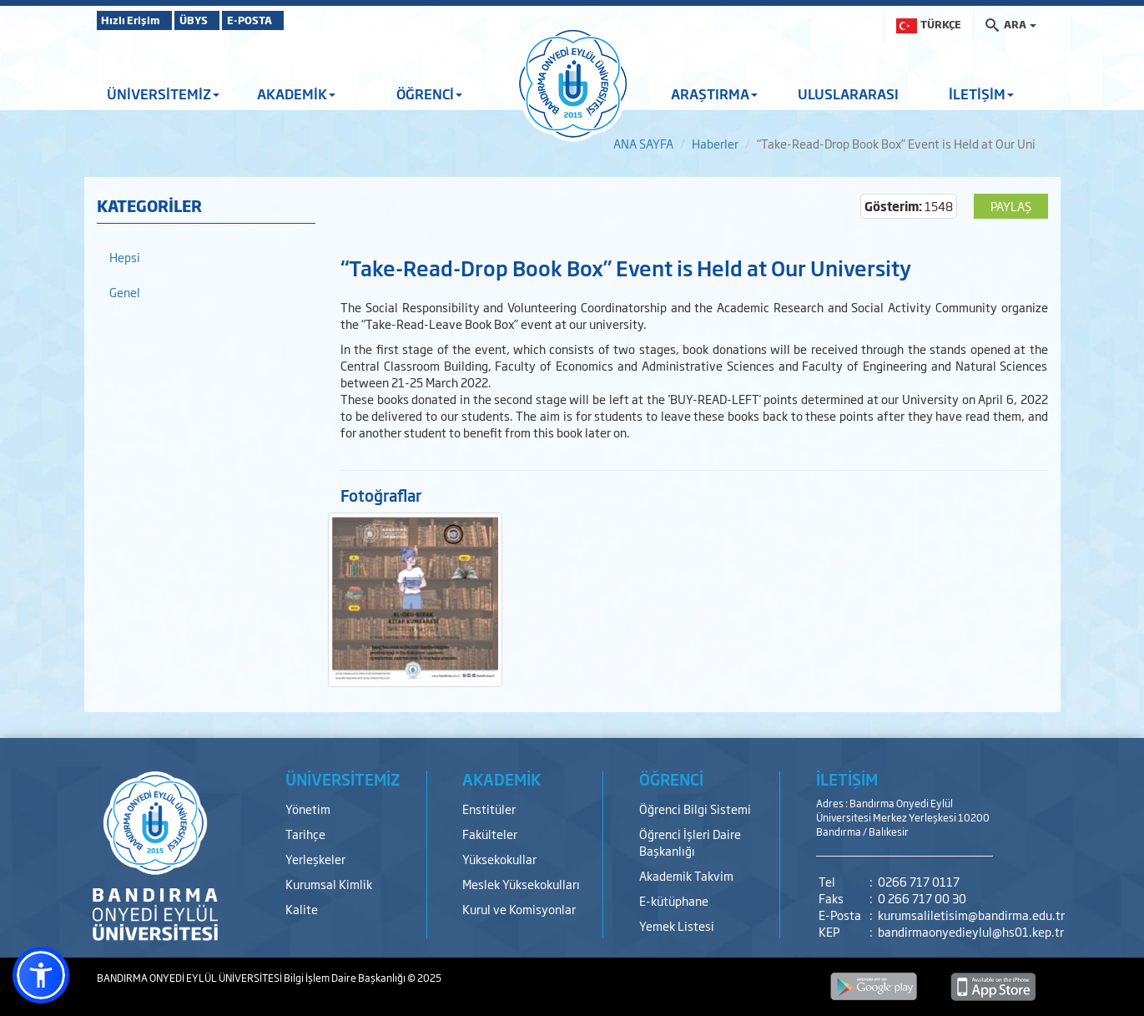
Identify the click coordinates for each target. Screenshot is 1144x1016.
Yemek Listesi (676, 925)
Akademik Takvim (686, 875)
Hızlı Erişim (138, 20)
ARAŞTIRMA (714, 93)
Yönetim (307, 808)
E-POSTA (297, 20)
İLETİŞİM (981, 93)
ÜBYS (219, 20)
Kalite (301, 908)
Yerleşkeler (315, 858)
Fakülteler (489, 833)
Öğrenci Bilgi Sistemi (695, 808)
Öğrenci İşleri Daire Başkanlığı (690, 842)
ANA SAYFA (643, 143)
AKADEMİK (296, 93)
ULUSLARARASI (848, 93)
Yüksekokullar (499, 858)
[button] (41, 975)
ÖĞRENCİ (429, 93)
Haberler (715, 143)
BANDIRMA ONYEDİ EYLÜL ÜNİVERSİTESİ (190, 977)
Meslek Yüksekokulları (521, 883)
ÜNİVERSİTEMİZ (163, 93)
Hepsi (124, 256)
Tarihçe (305, 833)
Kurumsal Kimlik (328, 883)
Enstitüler (489, 808)
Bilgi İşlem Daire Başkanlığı (345, 977)
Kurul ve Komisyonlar (519, 908)
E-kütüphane (673, 900)
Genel (124, 292)
